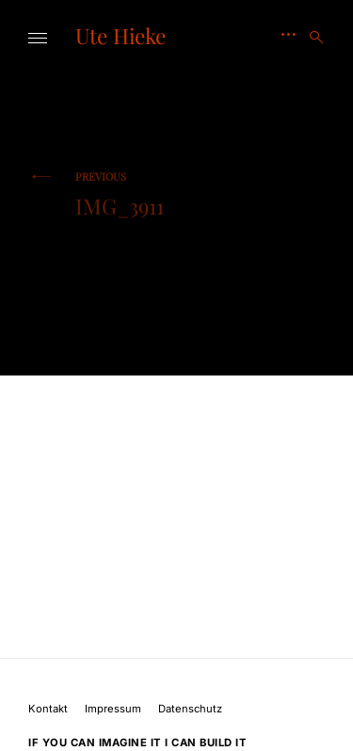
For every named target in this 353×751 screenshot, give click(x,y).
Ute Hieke (120, 36)
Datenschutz (190, 708)
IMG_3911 (119, 194)
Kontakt (48, 708)
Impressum (113, 708)
